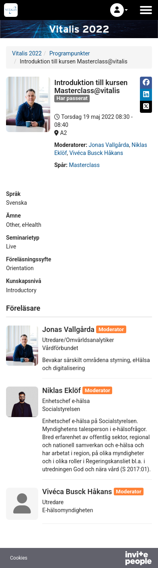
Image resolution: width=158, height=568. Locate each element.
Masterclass (84, 165)
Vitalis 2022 (27, 53)
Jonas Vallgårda (109, 145)
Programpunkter (69, 53)
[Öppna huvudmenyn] (146, 10)
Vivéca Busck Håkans (96, 153)
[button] (119, 10)
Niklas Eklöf (61, 390)
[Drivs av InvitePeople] (117, 559)
